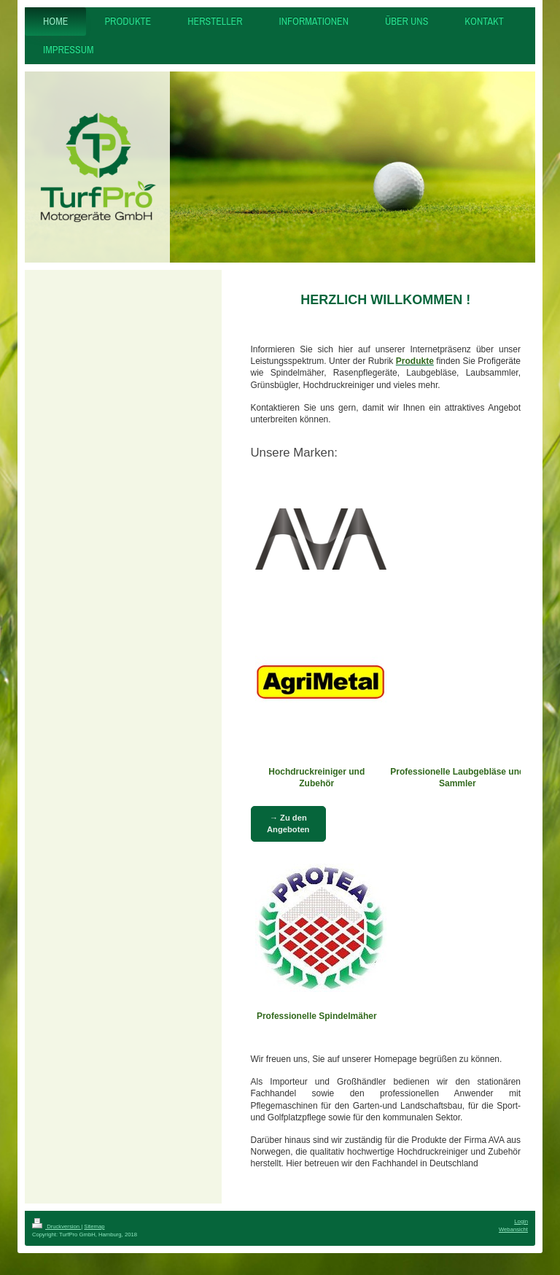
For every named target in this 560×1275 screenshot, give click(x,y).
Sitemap (94, 1226)
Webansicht (513, 1229)
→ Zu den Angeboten (288, 823)
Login (521, 1221)
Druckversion (56, 1226)
